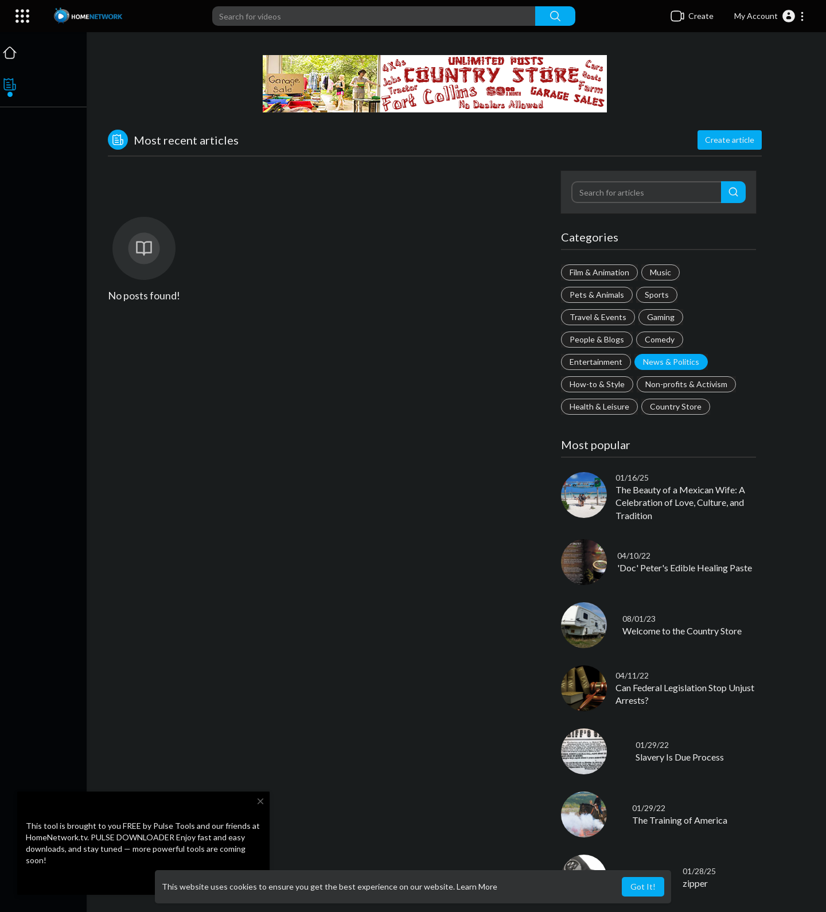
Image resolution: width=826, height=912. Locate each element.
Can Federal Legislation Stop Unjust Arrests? (686, 694)
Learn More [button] (477, 886)
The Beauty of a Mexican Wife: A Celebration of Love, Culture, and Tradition (681, 502)
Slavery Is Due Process (681, 756)
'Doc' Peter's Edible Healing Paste (685, 567)
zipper (695, 883)
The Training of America (680, 819)
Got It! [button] (643, 886)
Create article (730, 140)
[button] (769, 16)
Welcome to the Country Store (683, 630)
